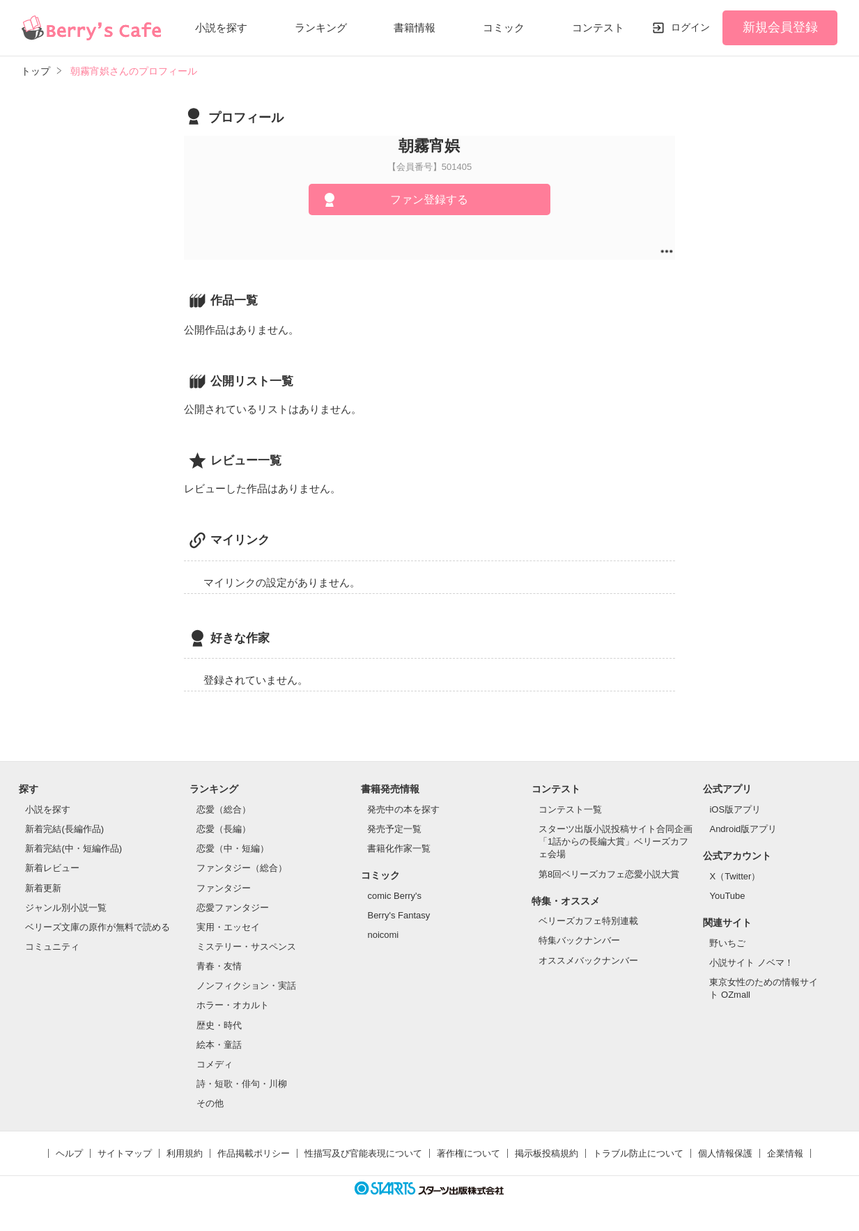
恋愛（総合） (223, 809)
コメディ (214, 1064)
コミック (504, 27)
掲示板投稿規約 (546, 1153)
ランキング (321, 27)
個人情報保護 (725, 1153)
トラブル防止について (638, 1153)
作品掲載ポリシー (253, 1153)
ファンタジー (223, 888)
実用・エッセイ (228, 927)
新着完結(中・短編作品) (73, 848)
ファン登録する (429, 199)
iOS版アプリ (735, 809)
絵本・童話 (219, 1045)
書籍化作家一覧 (399, 848)
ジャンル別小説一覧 (66, 907)
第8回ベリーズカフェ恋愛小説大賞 (609, 874)
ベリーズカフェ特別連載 (588, 921)
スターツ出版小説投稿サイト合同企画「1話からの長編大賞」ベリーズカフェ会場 (615, 841)
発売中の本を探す (403, 809)
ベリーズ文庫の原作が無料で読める (97, 927)
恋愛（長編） (223, 829)
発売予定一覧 (394, 829)
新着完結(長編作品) (64, 829)
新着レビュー (52, 868)
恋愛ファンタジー (232, 907)
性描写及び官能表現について (363, 1153)
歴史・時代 (219, 1025)
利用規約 (185, 1153)
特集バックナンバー (579, 940)
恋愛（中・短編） (232, 848)
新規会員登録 (780, 27)
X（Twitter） (734, 876)
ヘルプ (69, 1153)
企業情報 (785, 1153)
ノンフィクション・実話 (246, 985)
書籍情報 (414, 27)
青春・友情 (219, 966)
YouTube (727, 896)
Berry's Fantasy (398, 915)
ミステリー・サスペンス (246, 946)
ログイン (690, 27)
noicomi (382, 935)
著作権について (468, 1153)
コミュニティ (52, 946)
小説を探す (221, 27)
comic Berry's (394, 896)
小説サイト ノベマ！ (751, 962)
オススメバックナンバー (588, 960)
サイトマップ (125, 1153)
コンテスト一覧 (570, 809)
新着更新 (43, 888)
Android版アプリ (743, 829)
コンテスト (598, 27)
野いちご (727, 943)
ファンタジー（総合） (241, 868)
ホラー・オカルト (232, 1005)
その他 (210, 1103)
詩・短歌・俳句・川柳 (241, 1084)
